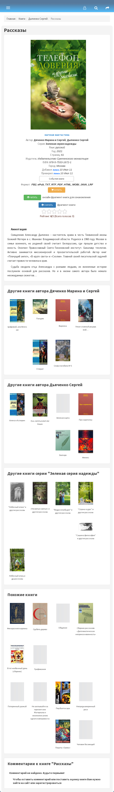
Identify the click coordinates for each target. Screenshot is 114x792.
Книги (22, 18)
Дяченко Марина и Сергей (50, 140)
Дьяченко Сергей (38, 18)
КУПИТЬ (56, 190)
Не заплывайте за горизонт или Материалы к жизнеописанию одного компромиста (39, 705)
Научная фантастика (57, 135)
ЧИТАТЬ (32, 197)
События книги (56, 178)
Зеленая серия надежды (61, 143)
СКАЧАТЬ (47, 205)
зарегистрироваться (48, 783)
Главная (11, 18)
